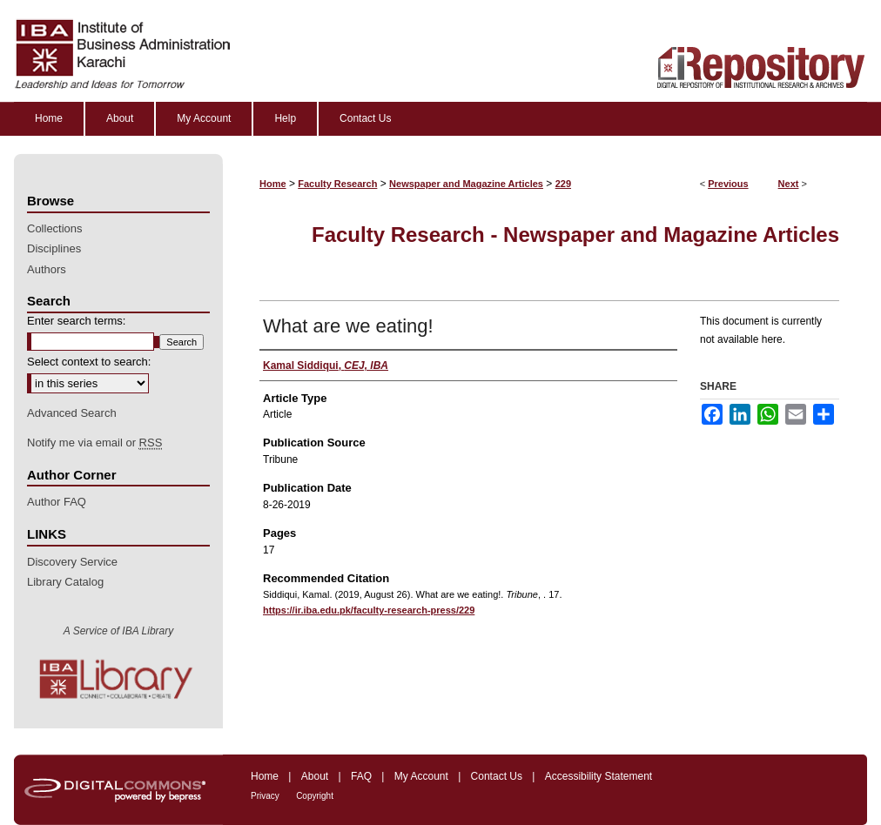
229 (563, 183)
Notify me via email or (94, 443)
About (314, 776)
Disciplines (54, 248)
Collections (55, 228)
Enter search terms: (76, 320)
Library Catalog (65, 581)
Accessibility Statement (598, 776)
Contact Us (496, 776)
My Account (421, 776)
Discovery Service (72, 561)
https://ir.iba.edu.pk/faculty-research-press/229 (368, 610)
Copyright (314, 796)
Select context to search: (89, 361)
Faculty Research (337, 183)
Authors (46, 269)
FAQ (361, 776)
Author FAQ (56, 501)
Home (272, 183)
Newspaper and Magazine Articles (466, 183)
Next (788, 183)
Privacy (265, 796)
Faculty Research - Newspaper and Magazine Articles (575, 234)
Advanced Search (72, 412)
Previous (728, 183)
